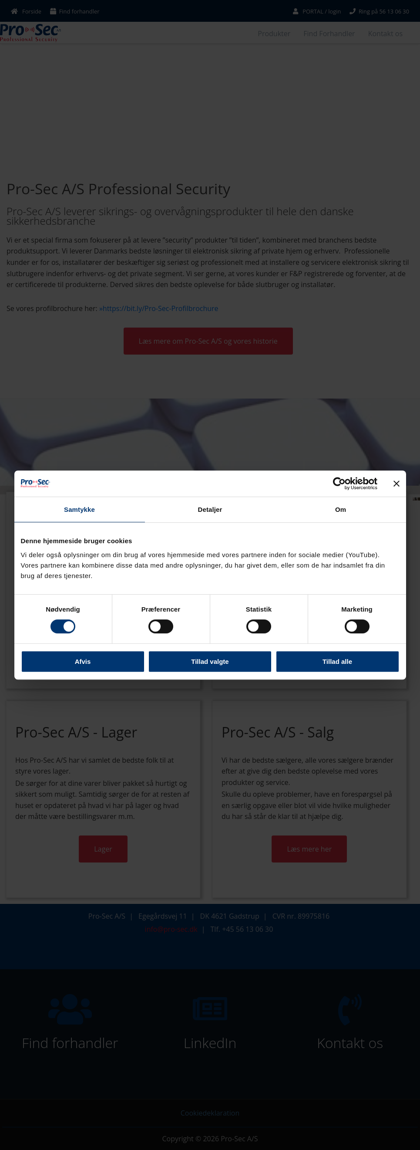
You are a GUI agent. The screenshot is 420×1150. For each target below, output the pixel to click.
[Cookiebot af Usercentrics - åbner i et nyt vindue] (339, 483)
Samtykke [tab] (79, 509)
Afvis (83, 661)
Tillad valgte (209, 661)
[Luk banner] (396, 483)
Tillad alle (337, 661)
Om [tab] (340, 509)
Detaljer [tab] (210, 509)
